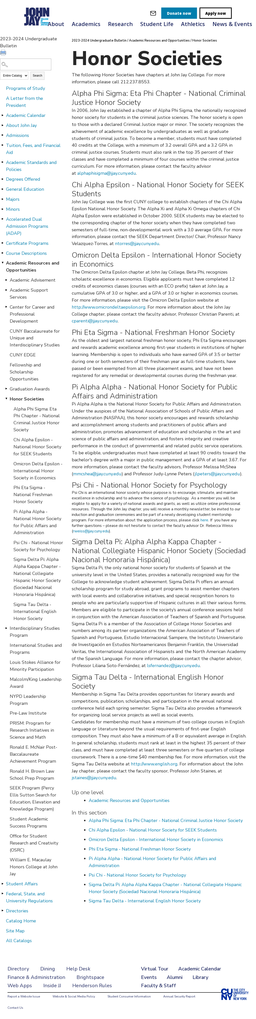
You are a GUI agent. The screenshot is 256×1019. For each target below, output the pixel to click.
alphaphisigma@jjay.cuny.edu (106, 173)
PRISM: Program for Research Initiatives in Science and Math (32, 730)
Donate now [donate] (179, 13)
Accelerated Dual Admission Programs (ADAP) (27, 226)
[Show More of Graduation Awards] (6, 388)
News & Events (232, 24)
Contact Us (15, 1008)
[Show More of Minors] (2, 209)
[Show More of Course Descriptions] (2, 253)
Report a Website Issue (24, 996)
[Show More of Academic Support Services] (6, 289)
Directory (18, 968)
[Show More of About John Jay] (2, 125)
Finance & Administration (36, 977)
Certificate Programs (27, 243)
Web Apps (20, 985)
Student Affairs (22, 884)
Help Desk (78, 968)
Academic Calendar (26, 115)
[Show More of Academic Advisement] (6, 279)
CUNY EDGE (23, 355)
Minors (13, 209)
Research (120, 24)
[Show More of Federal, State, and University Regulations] (2, 893)
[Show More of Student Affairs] (2, 883)
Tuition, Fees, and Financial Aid (33, 148)
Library (200, 977)
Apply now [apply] (215, 13)
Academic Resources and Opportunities (32, 266)
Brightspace (90, 977)
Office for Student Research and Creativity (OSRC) (34, 843)
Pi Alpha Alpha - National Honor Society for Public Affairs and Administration (37, 522)
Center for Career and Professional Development (32, 314)
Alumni (174, 977)
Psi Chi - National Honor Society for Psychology (38, 546)
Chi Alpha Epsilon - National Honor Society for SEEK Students (37, 447)
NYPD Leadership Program (28, 699)
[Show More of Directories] (2, 910)
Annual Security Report (179, 996)
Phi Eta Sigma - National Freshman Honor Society (33, 495)
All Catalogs (19, 941)
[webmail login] (153, 13)
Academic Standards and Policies (31, 165)
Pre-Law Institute (28, 713)
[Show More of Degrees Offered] (2, 178)
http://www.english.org (154, 764)
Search (37, 75)
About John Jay (21, 125)
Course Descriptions (26, 253)
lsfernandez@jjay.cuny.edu (173, 666)
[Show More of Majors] (2, 198)
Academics (86, 24)
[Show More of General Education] (2, 188)
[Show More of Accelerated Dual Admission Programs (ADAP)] (2, 219)
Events (149, 977)
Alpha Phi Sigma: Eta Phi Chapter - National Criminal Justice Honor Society (37, 419)
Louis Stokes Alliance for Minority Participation (35, 665)
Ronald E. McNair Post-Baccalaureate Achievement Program (33, 754)
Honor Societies (27, 399)
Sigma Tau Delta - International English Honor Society (35, 611)
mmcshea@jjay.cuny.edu (97, 474)
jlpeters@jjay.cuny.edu (217, 474)
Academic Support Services (29, 293)
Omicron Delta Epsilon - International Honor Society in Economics (38, 471)
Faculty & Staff (158, 985)
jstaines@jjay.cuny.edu (94, 778)
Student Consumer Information (129, 996)
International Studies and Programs (36, 648)
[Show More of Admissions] (2, 135)
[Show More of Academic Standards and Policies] (2, 162)
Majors (13, 199)
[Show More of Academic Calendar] (2, 115)
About (56, 24)
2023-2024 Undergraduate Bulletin (99, 40)
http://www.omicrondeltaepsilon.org (109, 307)
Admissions (17, 135)
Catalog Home (21, 921)
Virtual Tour (154, 968)
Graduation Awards (30, 389)
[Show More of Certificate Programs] (2, 243)
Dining (47, 968)
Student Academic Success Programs (29, 822)
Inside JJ (52, 985)
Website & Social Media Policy (73, 996)
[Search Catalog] (25, 64)
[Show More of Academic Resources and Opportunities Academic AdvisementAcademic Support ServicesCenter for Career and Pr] (2, 262)
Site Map (15, 931)
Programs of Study (25, 88)
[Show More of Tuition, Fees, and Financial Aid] (2, 145)
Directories (17, 911)
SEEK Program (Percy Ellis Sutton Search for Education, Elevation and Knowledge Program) (35, 798)
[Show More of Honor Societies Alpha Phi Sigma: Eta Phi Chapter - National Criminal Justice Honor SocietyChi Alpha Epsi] (6, 398)
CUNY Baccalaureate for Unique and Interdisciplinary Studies (35, 338)
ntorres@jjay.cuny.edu (137, 244)
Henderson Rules (92, 985)
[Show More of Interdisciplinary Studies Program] (6, 628)
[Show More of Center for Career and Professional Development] (6, 306)
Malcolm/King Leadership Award (36, 682)
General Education (25, 189)
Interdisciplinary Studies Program (35, 631)
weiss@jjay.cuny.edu (91, 531)
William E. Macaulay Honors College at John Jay (34, 867)
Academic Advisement (33, 280)
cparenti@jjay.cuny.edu (95, 321)
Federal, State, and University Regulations (29, 897)
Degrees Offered (23, 179)
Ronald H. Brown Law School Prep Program (32, 774)
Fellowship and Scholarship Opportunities (25, 372)
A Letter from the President (24, 101)
